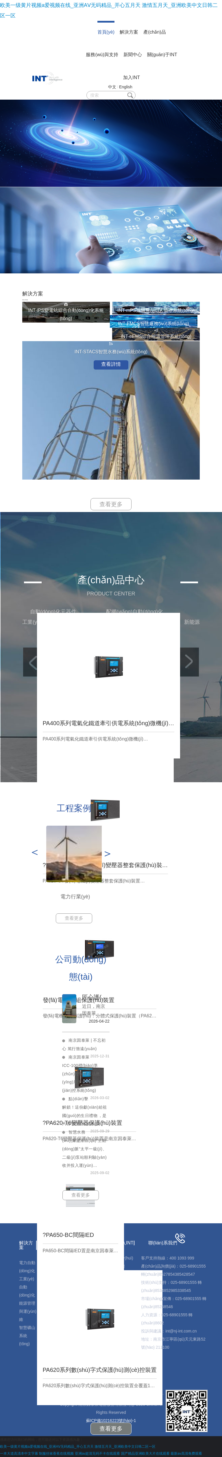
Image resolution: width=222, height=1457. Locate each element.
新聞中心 (132, 54)
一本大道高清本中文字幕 (19, 1453)
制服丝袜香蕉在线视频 (56, 1453)
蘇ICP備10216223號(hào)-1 (111, 1420)
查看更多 (111, 504)
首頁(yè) (106, 32)
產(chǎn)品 (154, 32)
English (125, 86)
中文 (112, 86)
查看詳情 (111, 364)
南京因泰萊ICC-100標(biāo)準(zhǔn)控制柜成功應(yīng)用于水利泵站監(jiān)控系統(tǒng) (82, 1074)
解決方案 (129, 32)
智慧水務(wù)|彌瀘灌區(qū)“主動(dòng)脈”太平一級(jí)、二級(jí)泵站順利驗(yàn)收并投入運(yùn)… (84, 1149)
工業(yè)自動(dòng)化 (27, 1287)
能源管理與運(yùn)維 (27, 1311)
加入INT (131, 77)
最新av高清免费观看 (186, 1453)
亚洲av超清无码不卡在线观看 (97, 1453)
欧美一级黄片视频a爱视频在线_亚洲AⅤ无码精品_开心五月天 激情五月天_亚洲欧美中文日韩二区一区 (78, 1447)
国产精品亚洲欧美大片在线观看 (145, 1453)
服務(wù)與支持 (102, 54)
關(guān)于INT (162, 54)
